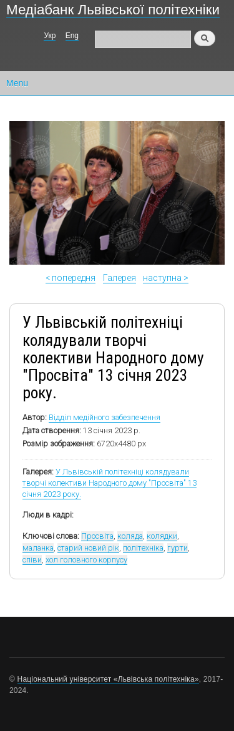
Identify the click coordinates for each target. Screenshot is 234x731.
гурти (177, 547)
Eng (72, 35)
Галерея (119, 278)
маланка (38, 547)
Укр (50, 35)
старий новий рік (88, 547)
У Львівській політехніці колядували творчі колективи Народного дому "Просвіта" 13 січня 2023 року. (109, 483)
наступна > (165, 278)
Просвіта (97, 536)
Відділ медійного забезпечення (104, 417)
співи (32, 559)
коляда (130, 536)
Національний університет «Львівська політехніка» (108, 679)
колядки (162, 536)
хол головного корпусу (86, 559)
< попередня (70, 278)
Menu (17, 83)
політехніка (143, 547)
